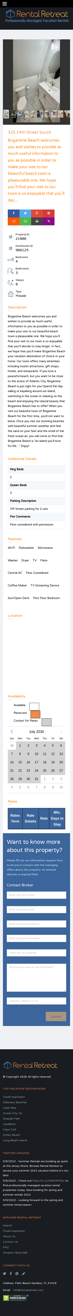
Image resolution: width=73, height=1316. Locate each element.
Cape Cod (9, 1129)
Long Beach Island (15, 1140)
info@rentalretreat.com (28, 1290)
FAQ (6, 1247)
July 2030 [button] (36, 732)
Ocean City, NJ (12, 1113)
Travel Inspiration (14, 1097)
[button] (11, 731)
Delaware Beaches (15, 1102)
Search (7, 1225)
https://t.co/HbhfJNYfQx (49, 1180)
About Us (9, 1236)
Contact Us (10, 1241)
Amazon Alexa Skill (15, 1252)
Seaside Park (11, 1118)
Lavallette (9, 1124)
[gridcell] (53, 762)
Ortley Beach (11, 1135)
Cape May (9, 1107)
